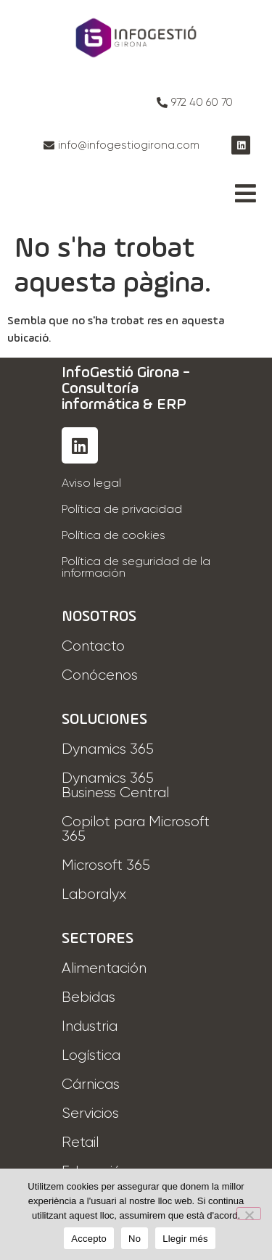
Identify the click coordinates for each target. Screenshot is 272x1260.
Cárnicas (91, 1084)
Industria (90, 1026)
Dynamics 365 (108, 749)
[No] (248, 1213)
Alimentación (104, 968)
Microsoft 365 (106, 865)
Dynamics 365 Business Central (115, 785)
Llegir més (184, 1238)
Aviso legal (91, 484)
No (134, 1238)
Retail (80, 1142)
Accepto (89, 1238)
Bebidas (88, 997)
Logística (91, 1055)
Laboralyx (94, 894)
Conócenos (100, 675)
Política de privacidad (122, 510)
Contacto (93, 646)
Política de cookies (113, 536)
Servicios (90, 1113)
